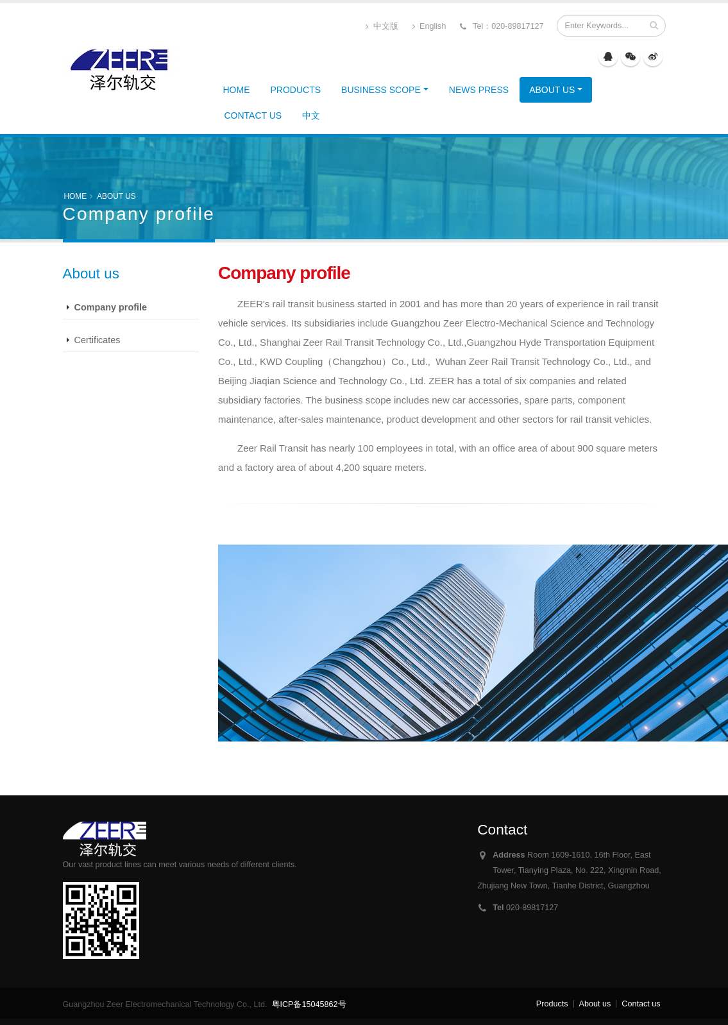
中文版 (382, 26)
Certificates (97, 340)
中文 (311, 115)
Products (296, 90)
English (429, 26)
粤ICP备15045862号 (309, 1004)
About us (552, 90)
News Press (479, 90)
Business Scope (381, 90)
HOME (236, 90)
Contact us (253, 115)
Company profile (111, 307)
